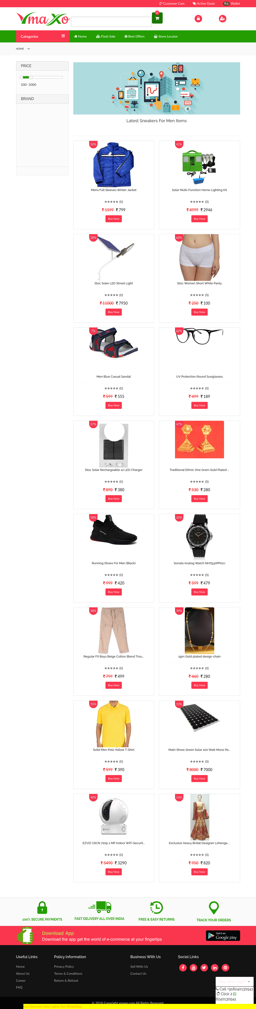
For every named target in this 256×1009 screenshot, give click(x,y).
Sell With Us (139, 966)
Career (21, 980)
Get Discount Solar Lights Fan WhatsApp (52, 1006)
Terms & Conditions (68, 973)
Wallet (231, 3)
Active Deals (204, 3)
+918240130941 (240, 989)
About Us (23, 973)
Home (20, 966)
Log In (203, 18)
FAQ (19, 987)
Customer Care (172, 3)
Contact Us (138, 973)
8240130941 (226, 999)
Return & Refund (66, 980)
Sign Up (228, 18)
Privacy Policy (64, 966)
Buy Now (113, 218)
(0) (121, 202)
